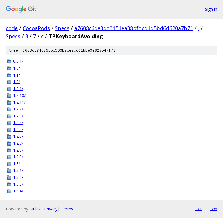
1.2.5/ (18, 129)
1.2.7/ (18, 143)
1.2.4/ (18, 122)
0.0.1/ (18, 61)
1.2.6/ (18, 136)
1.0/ (16, 68)
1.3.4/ (18, 191)
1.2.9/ (18, 156)
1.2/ (16, 81)
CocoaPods (36, 28)
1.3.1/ (18, 170)
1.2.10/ (19, 95)
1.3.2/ (18, 177)
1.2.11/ (19, 102)
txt (198, 208)
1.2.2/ (18, 109)
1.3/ (16, 163)
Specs (62, 28)
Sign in (211, 9)
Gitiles (35, 209)
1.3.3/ (18, 184)
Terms (67, 209)
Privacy (50, 209)
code (12, 28)
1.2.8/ (18, 150)
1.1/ (16, 75)
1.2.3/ (18, 116)
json (212, 208)
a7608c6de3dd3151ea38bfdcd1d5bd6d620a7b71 (133, 28)
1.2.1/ (18, 88)
